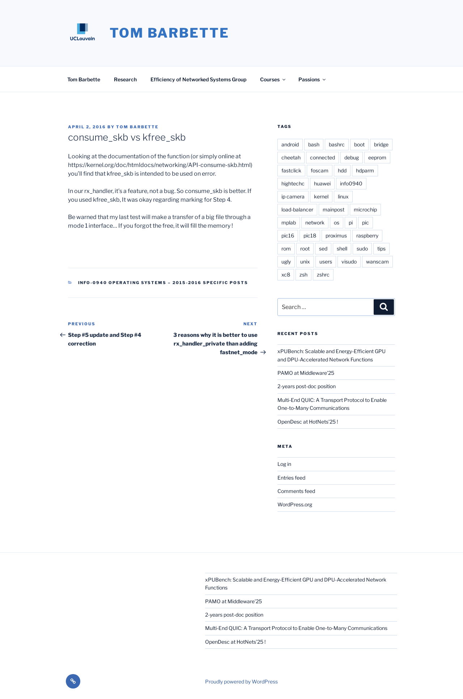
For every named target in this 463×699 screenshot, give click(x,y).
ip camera (293, 196)
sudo (362, 248)
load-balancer (297, 209)
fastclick (291, 170)
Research (125, 79)
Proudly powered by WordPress (241, 681)
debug (351, 157)
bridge (381, 144)
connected (322, 157)
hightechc (293, 183)
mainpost (333, 209)
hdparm (365, 170)
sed (323, 248)
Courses (273, 79)
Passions (312, 79)
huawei (322, 183)
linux (343, 196)
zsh (303, 274)
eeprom (377, 157)
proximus (336, 235)
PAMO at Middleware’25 (305, 373)
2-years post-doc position (306, 386)
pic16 (287, 235)
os (336, 222)
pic (365, 222)
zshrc (323, 274)
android (290, 144)
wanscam (377, 261)
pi (351, 222)
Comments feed (296, 491)
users (325, 261)
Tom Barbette (169, 33)
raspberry (367, 235)
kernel (321, 196)
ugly (286, 261)
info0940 (351, 183)
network (314, 222)
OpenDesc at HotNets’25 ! (307, 422)
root (305, 248)
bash (313, 144)
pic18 (309, 235)
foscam (319, 170)
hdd (342, 170)
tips (381, 248)
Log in (284, 464)
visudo (349, 261)
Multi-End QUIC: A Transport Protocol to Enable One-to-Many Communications (296, 628)
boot (359, 144)
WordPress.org (294, 504)
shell (342, 248)
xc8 (285, 274)
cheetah (291, 157)
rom (286, 248)
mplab (288, 222)
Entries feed (291, 478)
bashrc (337, 144)
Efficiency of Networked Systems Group (198, 79)
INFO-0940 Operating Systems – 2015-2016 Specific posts (163, 282)
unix (305, 261)
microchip (365, 209)
